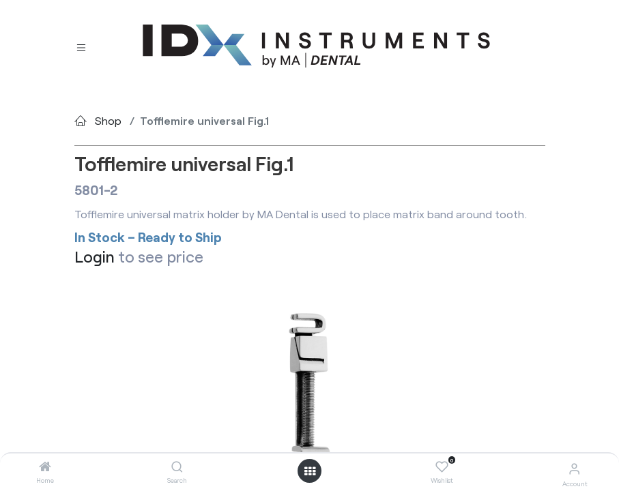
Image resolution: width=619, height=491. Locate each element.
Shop (108, 120)
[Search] (177, 466)
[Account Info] (574, 468)
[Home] (45, 466)
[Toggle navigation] (81, 47)
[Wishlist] (442, 467)
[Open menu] (309, 471)
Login (94, 256)
